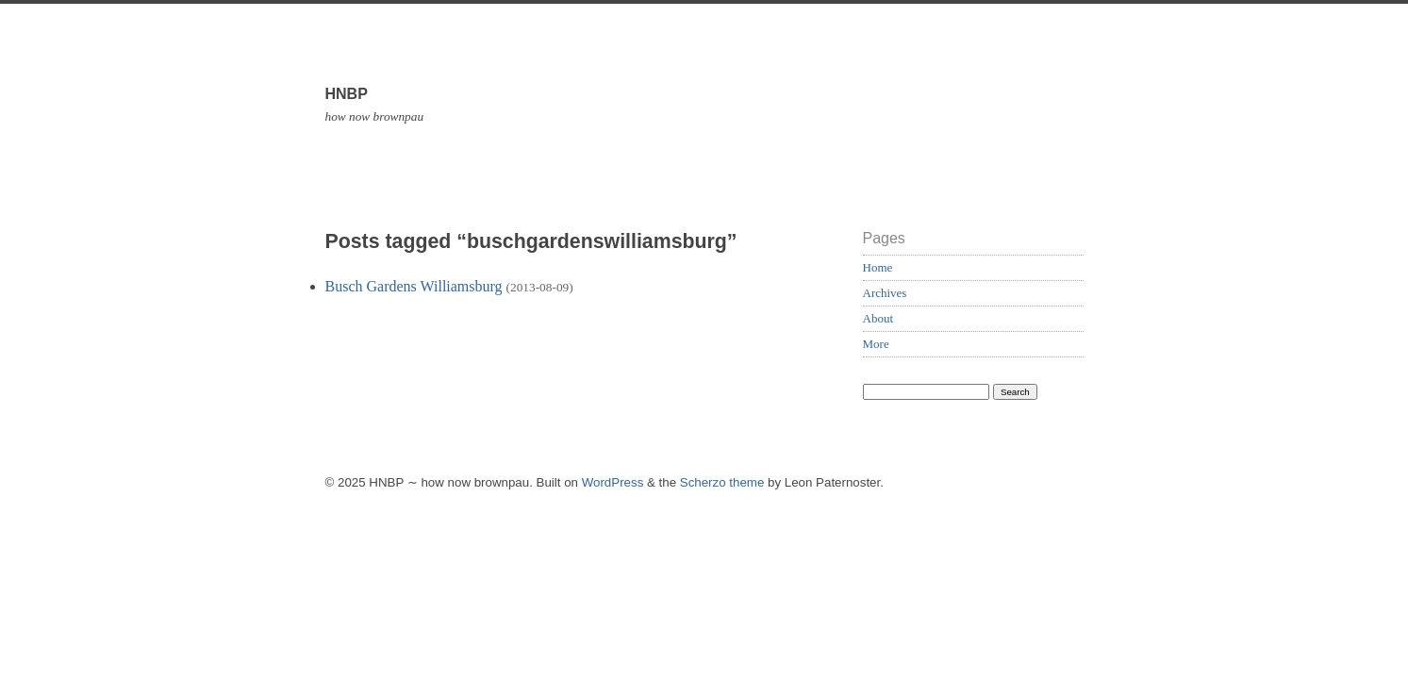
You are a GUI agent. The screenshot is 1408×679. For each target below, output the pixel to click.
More (876, 344)
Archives (885, 293)
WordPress (613, 482)
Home (878, 267)
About (878, 318)
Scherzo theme (722, 482)
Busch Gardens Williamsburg (414, 286)
